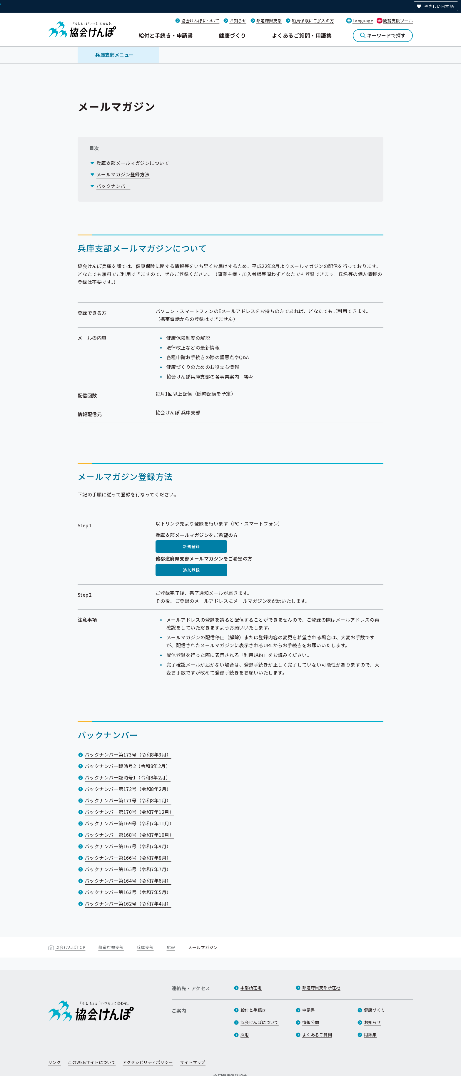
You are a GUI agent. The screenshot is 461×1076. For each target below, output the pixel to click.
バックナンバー (113, 185)
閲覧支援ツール (398, 21)
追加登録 (191, 570)
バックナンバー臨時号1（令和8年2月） (128, 777)
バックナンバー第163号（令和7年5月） (128, 892)
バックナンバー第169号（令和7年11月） (129, 823)
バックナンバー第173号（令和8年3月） (128, 754)
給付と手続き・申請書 (166, 35)
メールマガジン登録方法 (123, 174)
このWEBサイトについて (92, 1062)
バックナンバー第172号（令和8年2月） (128, 788)
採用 (244, 1034)
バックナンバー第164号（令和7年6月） (128, 880)
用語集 (370, 1034)
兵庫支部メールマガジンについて (132, 162)
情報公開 (310, 1022)
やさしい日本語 (439, 6)
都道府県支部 (269, 21)
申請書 (308, 1010)
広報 (171, 947)
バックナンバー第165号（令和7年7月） (128, 869)
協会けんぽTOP (70, 947)
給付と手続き (253, 1010)
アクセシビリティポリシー (148, 1062)
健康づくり (232, 35)
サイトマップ (193, 1062)
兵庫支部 (145, 947)
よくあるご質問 (317, 1034)
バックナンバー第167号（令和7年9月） (128, 846)
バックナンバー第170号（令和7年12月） (129, 811)
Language (363, 21)
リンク (54, 1062)
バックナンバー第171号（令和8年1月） (128, 800)
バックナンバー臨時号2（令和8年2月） (128, 765)
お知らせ (237, 21)
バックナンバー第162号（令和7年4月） (128, 903)
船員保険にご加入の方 (313, 21)
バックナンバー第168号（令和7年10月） (129, 834)
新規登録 (191, 546)
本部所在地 (251, 987)
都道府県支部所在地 (321, 987)
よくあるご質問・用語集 (302, 35)
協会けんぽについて (200, 21)
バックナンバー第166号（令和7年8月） (128, 857)
